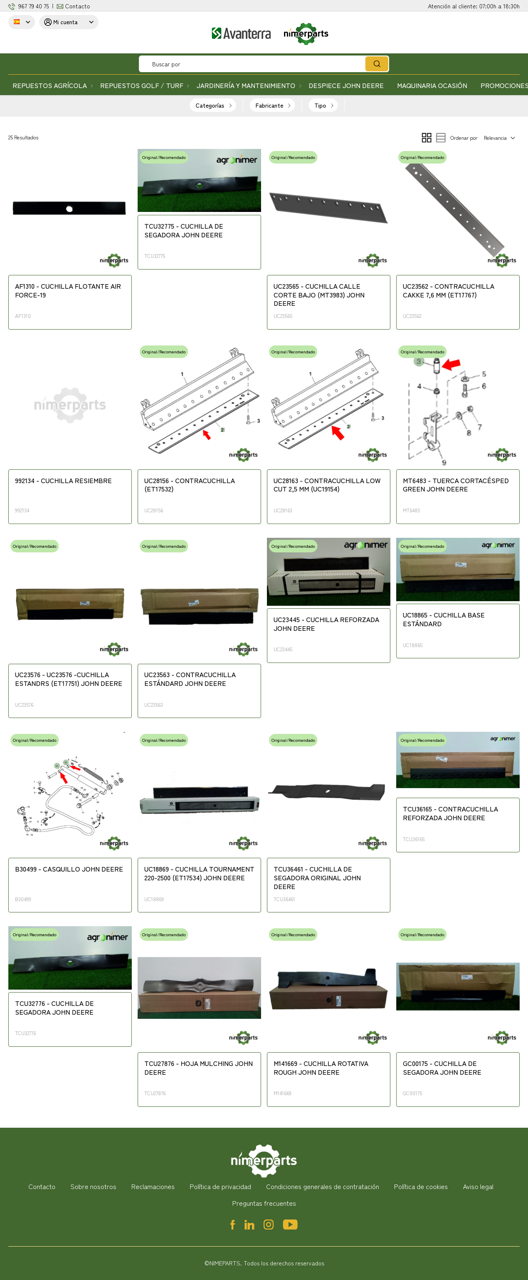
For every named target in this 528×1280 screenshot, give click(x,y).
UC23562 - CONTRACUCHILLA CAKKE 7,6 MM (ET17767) (448, 291)
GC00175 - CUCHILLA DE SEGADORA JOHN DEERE (442, 1068)
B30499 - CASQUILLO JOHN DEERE (69, 869)
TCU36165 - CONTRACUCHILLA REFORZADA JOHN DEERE (450, 813)
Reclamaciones (153, 1186)
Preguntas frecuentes (264, 1203)
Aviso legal (478, 1186)
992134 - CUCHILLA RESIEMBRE (63, 480)
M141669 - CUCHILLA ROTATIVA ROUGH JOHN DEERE (321, 1068)
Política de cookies (421, 1186)
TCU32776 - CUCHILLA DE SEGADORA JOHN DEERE (54, 1008)
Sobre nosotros (93, 1186)
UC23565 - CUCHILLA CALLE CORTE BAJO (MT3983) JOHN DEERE (319, 295)
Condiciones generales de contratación (322, 1186)
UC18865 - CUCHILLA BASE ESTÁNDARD (444, 619)
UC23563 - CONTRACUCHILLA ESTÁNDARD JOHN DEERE (190, 679)
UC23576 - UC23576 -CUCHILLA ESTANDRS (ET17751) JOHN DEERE (68, 679)
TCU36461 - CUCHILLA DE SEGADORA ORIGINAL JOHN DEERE (317, 877)
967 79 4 (28, 6)
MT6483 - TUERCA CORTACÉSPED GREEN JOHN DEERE (456, 485)
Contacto (77, 6)
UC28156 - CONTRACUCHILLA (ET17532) (189, 485)
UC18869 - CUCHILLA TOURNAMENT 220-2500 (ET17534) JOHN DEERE (199, 873)
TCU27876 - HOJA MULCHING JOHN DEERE (198, 1068)
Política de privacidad (220, 1186)
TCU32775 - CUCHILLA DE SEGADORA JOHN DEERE (183, 230)
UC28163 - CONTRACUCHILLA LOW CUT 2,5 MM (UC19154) (327, 485)
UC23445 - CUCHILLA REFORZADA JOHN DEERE (326, 624)
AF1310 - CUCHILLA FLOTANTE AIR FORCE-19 (68, 291)
